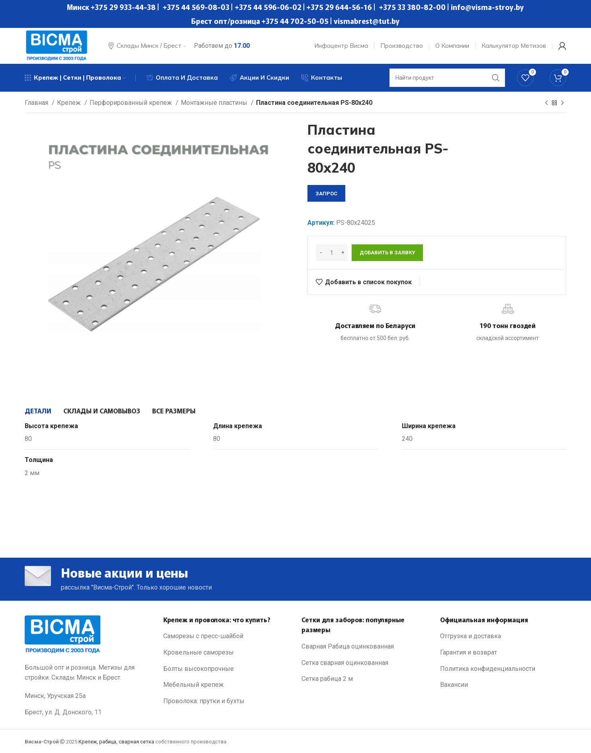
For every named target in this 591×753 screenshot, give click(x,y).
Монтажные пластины (215, 102)
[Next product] (562, 103)
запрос (326, 194)
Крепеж (69, 102)
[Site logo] (56, 45)
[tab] (38, 410)
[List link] (226, 636)
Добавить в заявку (387, 253)
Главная (37, 102)
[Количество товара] (332, 252)
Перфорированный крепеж (132, 102)
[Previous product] (546, 103)
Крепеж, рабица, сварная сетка (116, 742)
